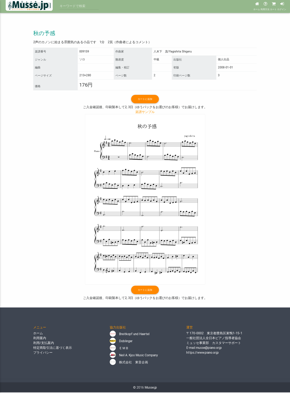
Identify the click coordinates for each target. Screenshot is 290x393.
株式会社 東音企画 (129, 363)
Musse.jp (151, 388)
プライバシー (43, 353)
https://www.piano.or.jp (202, 353)
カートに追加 (145, 99)
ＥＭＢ (119, 349)
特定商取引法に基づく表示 (52, 348)
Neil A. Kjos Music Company (134, 356)
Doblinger (121, 342)
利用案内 (39, 339)
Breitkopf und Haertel (129, 334)
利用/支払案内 (43, 343)
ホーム (38, 334)
